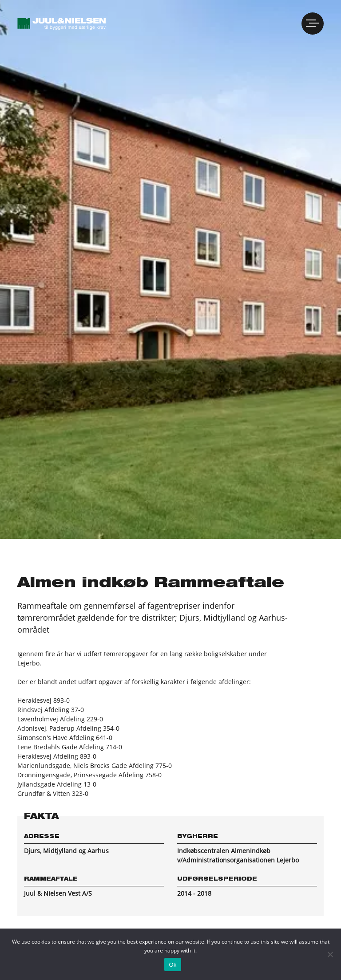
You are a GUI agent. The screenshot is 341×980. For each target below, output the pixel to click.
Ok (172, 964)
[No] (329, 954)
